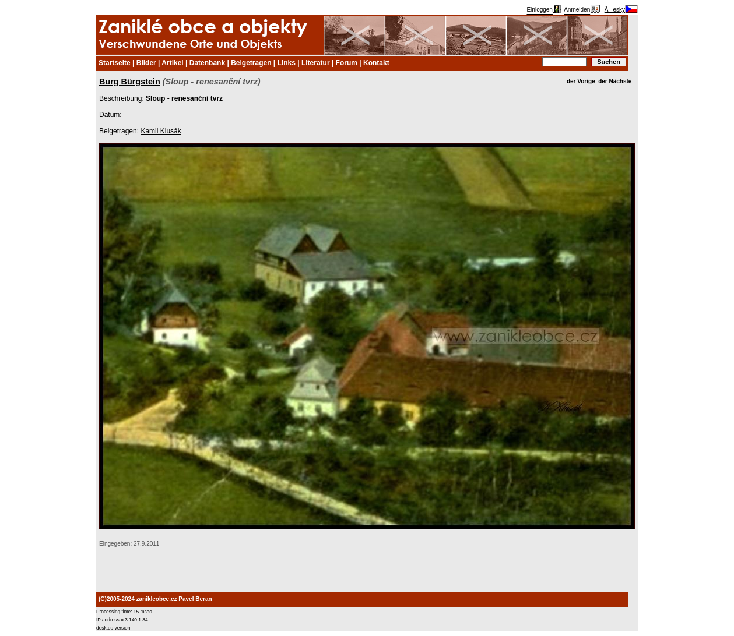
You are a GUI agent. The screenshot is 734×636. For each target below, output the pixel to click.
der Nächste (614, 81)
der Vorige (581, 81)
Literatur (315, 63)
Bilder (146, 63)
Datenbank (207, 63)
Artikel (172, 63)
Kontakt (376, 63)
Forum (346, 63)
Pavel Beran (195, 599)
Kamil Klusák (161, 131)
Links (287, 63)
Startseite (115, 63)
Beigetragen (251, 63)
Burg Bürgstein (129, 81)
